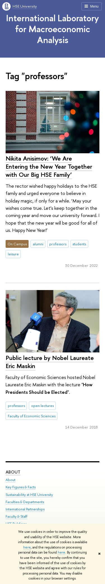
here (27, 547)
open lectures (42, 405)
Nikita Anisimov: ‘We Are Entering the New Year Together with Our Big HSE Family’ (49, 166)
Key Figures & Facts (21, 487)
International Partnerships (25, 509)
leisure (13, 253)
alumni (38, 243)
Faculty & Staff (16, 516)
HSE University (25, 6)
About (13, 472)
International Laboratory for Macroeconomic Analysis (52, 29)
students (79, 243)
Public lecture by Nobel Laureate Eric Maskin (50, 362)
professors (57, 243)
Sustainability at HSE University (29, 494)
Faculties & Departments (25, 502)
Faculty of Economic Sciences (31, 415)
